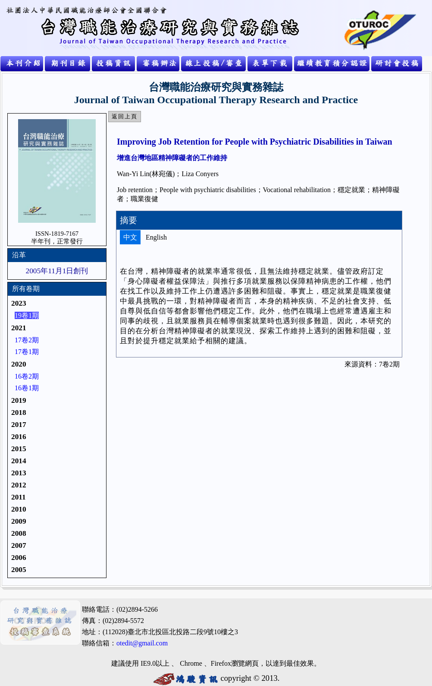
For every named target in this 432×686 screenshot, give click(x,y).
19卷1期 (27, 315)
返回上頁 (125, 116)
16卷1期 (27, 388)
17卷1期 (27, 351)
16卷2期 (27, 376)
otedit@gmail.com (142, 643)
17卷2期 (27, 340)
